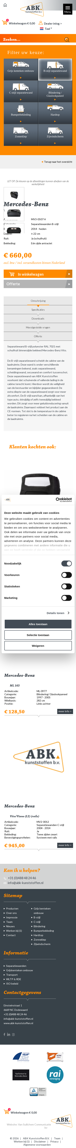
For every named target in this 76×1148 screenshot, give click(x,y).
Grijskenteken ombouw (19, 970)
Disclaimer (40, 1141)
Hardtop (38, 935)
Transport (12, 974)
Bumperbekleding (44, 930)
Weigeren (38, 645)
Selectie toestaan (38, 634)
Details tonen (55, 612)
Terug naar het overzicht (56, 161)
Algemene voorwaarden (37, 1144)
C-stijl (37, 921)
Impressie (11, 917)
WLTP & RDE (13, 979)
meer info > (65, 711)
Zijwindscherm (42, 944)
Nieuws (10, 926)
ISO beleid (12, 983)
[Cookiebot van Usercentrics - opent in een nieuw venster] (56, 499)
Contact (11, 935)
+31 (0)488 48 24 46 (20, 878)
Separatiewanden (16, 965)
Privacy (54, 1141)
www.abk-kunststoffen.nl (18, 1023)
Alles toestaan (38, 624)
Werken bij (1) (14, 930)
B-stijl (37, 917)
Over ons (11, 912)
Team (9, 921)
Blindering (39, 926)
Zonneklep (40, 939)
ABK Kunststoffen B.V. (36, 1138)
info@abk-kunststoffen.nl (23, 883)
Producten (12, 908)
